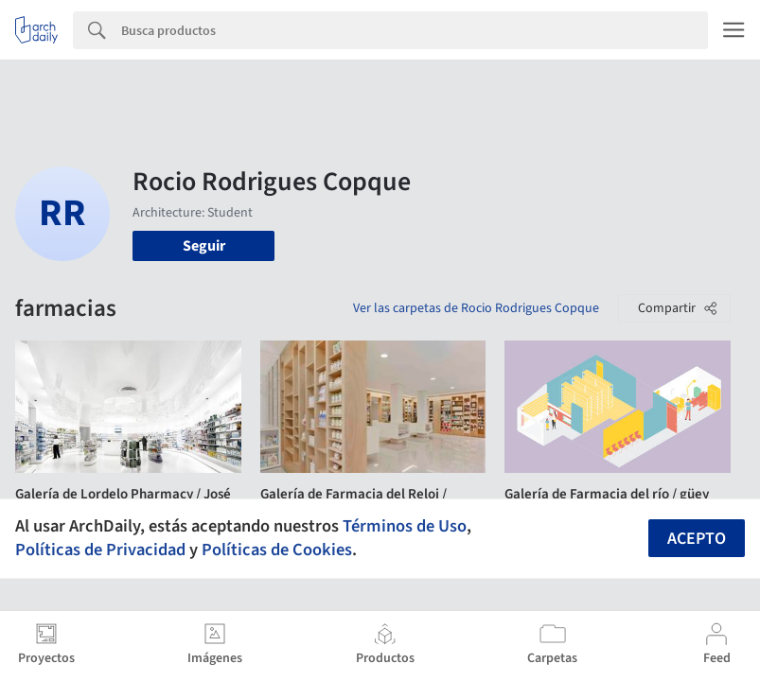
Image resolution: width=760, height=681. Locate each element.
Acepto (696, 538)
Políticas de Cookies (277, 549)
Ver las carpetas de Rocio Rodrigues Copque (476, 308)
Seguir (204, 246)
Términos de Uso (405, 526)
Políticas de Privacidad (100, 549)
